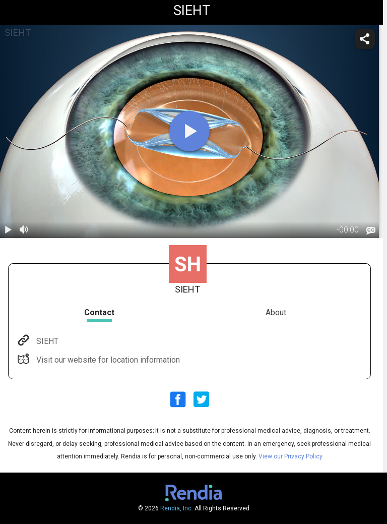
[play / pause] (8, 230)
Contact (99, 312)
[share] (365, 39)
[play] (189, 131)
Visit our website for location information (107, 360)
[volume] (24, 230)
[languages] (371, 230)
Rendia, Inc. (176, 508)
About (276, 312)
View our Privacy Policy (290, 456)
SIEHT (46, 341)
